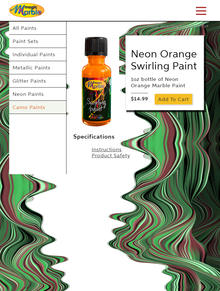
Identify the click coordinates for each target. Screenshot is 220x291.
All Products (172, 26)
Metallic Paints (31, 68)
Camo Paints (29, 107)
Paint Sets (25, 41)
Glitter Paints (29, 81)
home (153, 26)
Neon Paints (28, 94)
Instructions (107, 149)
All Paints (25, 28)
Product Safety (111, 155)
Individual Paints (34, 54)
